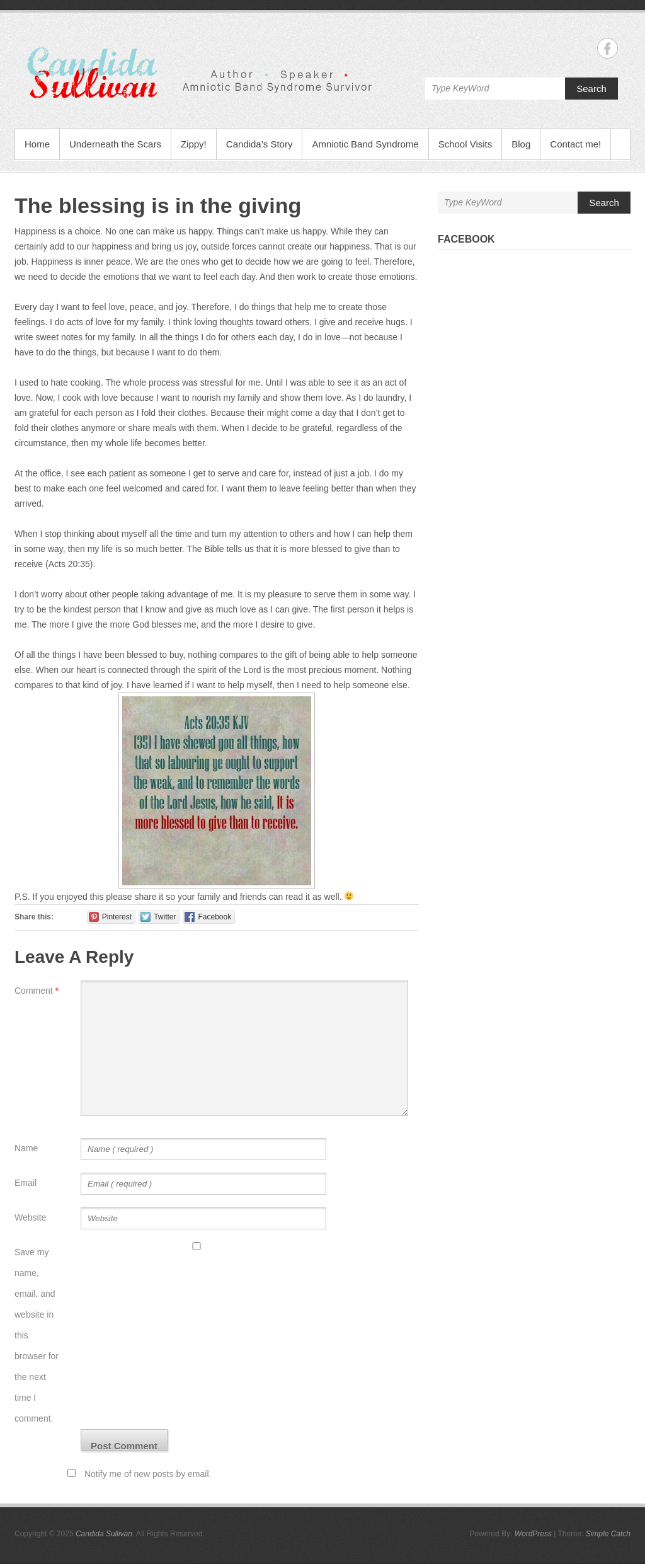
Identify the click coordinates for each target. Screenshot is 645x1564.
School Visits (465, 144)
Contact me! (575, 144)
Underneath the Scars (115, 144)
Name (26, 1148)
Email (25, 1183)
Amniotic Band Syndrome (365, 144)
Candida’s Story (259, 144)
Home (37, 144)
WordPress (533, 1533)
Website (30, 1217)
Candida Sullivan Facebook (607, 48)
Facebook (466, 239)
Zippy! (194, 144)
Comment (36, 991)
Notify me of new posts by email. (148, 1474)
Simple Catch (608, 1533)
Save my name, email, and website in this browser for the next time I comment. (36, 1335)
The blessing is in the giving (157, 205)
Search (591, 88)
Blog (520, 144)
